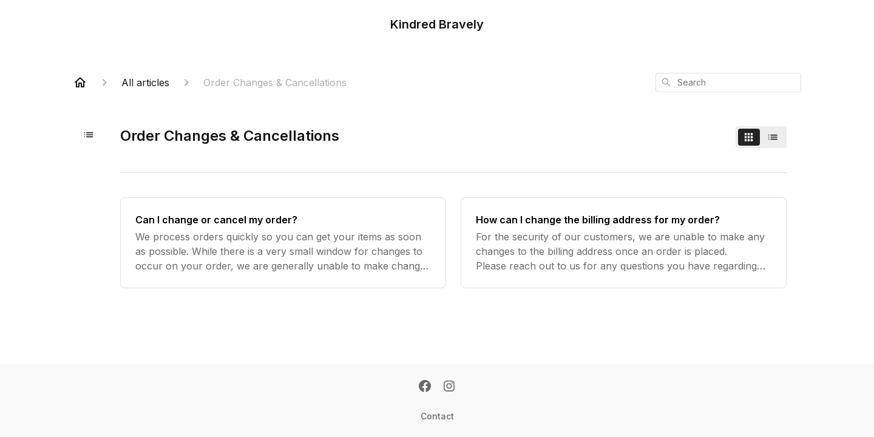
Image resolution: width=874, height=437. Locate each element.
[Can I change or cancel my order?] (283, 242)
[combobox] (728, 82)
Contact (437, 416)
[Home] (80, 82)
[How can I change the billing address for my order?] (624, 242)
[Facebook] (425, 387)
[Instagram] (449, 387)
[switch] (761, 137)
